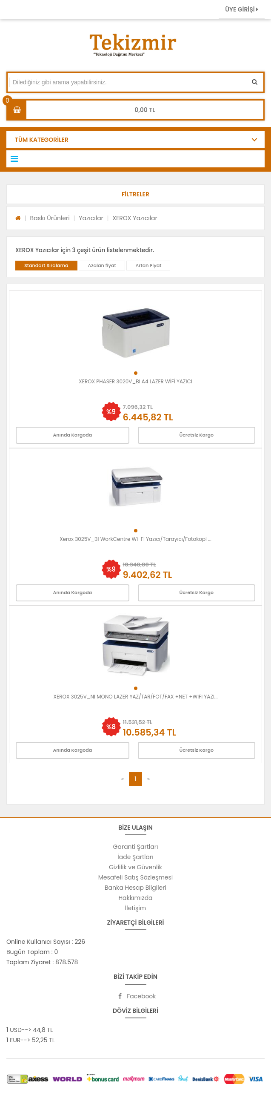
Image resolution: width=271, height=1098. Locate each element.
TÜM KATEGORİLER (41, 139)
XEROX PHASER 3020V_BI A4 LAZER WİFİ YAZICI (135, 381)
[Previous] (122, 779)
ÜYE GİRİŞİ (241, 9)
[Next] (148, 779)
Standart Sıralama (46, 265)
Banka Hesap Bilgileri (135, 887)
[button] (135, 194)
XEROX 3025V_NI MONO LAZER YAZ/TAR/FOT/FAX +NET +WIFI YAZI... (136, 696)
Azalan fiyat (102, 265)
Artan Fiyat (148, 265)
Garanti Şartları (135, 846)
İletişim (135, 908)
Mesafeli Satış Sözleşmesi (135, 877)
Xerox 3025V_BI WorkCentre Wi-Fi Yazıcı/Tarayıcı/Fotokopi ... (135, 539)
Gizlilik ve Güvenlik (135, 867)
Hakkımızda (135, 898)
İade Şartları (135, 857)
